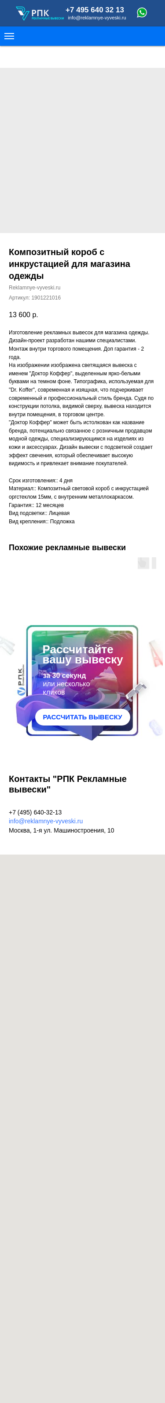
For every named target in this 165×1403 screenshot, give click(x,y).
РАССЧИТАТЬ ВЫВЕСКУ (82, 717)
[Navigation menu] (9, 36)
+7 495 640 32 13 (95, 10)
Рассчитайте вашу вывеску (83, 654)
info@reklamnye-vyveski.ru (97, 17)
